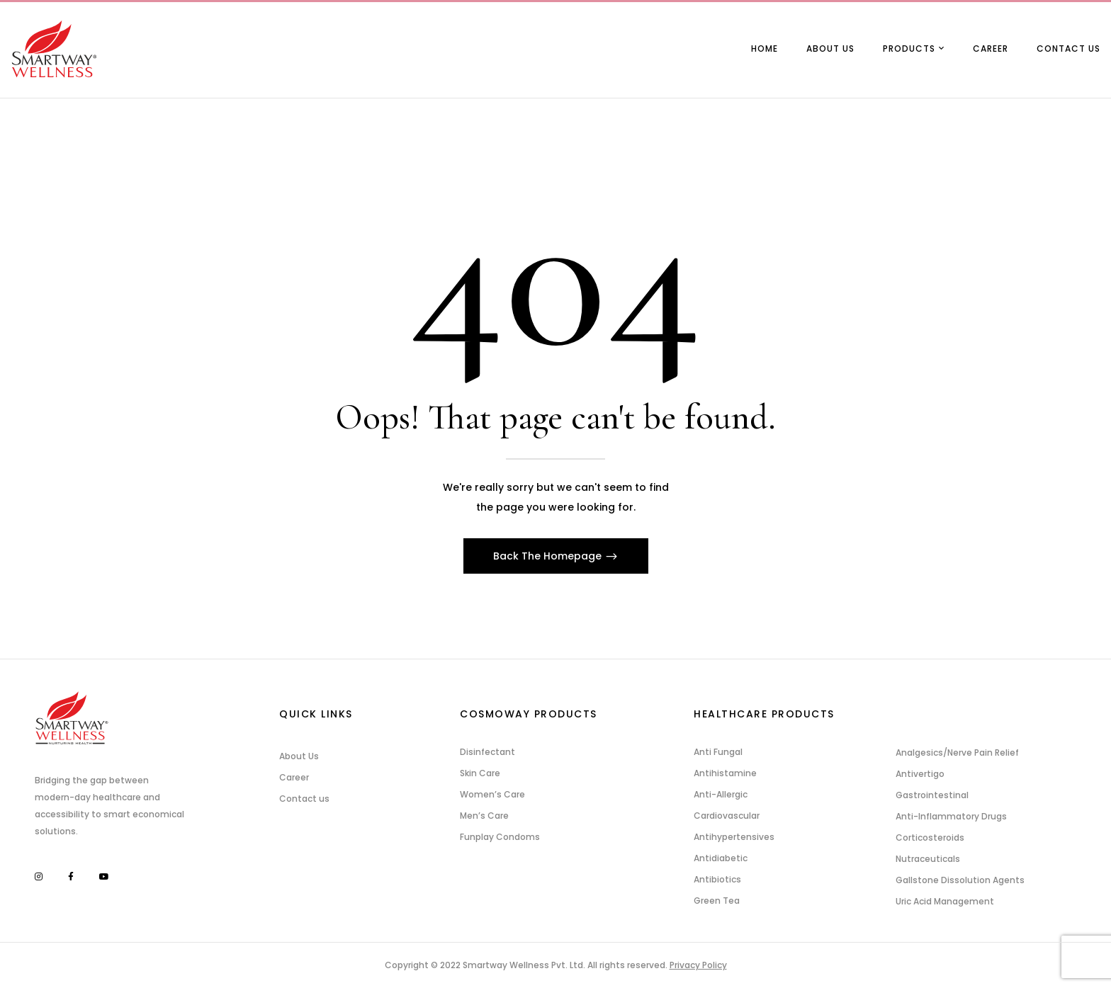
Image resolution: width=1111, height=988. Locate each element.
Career (294, 777)
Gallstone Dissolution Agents (960, 880)
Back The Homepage (548, 556)
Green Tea (717, 901)
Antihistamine (725, 773)
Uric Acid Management (945, 901)
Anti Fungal (718, 752)
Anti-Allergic (721, 794)
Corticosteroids (930, 837)
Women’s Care (492, 794)
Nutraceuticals (928, 859)
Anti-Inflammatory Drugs (951, 816)
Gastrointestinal (932, 795)
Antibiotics (717, 879)
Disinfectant (487, 752)
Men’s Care (484, 816)
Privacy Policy (698, 965)
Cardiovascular (727, 816)
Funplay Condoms (500, 837)
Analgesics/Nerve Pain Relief (957, 752)
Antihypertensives (734, 837)
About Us (299, 756)
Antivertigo (920, 774)
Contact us (304, 799)
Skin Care (480, 773)
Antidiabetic (721, 858)
